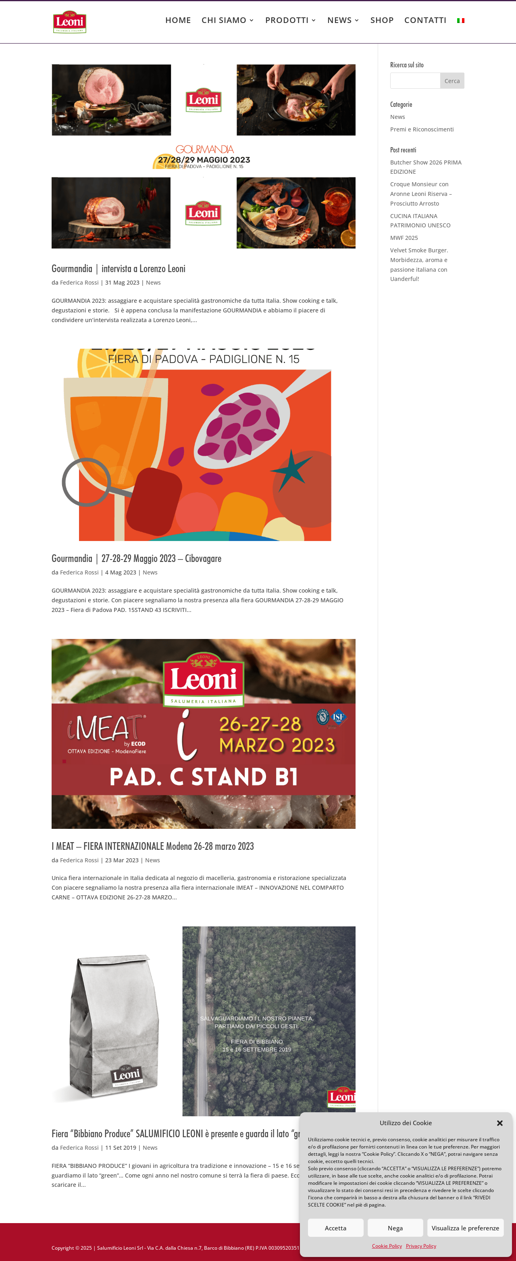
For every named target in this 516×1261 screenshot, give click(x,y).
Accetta (336, 1228)
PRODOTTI (287, 21)
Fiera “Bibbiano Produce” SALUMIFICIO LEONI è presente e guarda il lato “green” (184, 1133)
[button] (500, 1123)
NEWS (339, 21)
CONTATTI (425, 21)
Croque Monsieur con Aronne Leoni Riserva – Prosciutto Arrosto (421, 193)
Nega (395, 1228)
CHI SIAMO (224, 21)
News (153, 282)
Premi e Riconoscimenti (422, 129)
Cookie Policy (387, 1245)
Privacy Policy (421, 1245)
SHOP (382, 21)
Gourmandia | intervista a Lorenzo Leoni (118, 268)
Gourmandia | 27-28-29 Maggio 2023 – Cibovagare (136, 558)
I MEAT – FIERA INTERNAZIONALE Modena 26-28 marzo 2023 (153, 846)
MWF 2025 (404, 237)
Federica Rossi (79, 282)
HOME (178, 21)
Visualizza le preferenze (465, 1228)
